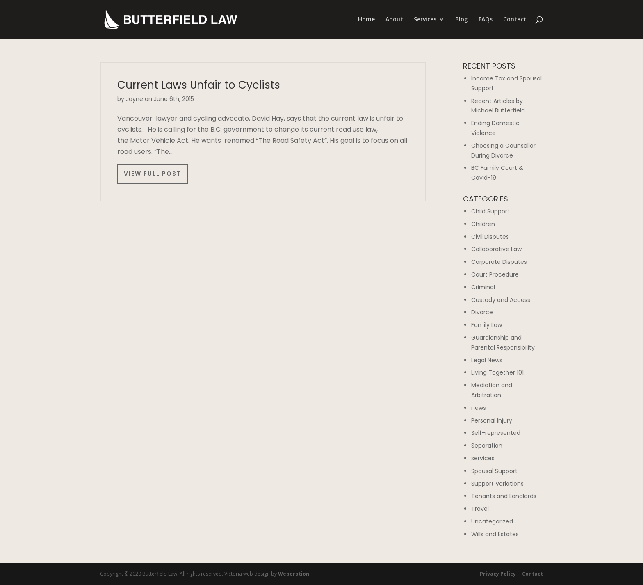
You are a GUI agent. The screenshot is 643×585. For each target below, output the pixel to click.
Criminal (483, 287)
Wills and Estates (495, 534)
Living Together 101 (497, 372)
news (478, 408)
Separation (486, 445)
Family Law (486, 325)
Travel (480, 509)
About (394, 19)
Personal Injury (491, 420)
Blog (461, 19)
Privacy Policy (498, 573)
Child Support (490, 211)
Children (483, 224)
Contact (515, 19)
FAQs (486, 19)
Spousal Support (494, 471)
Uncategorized (492, 521)
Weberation (293, 573)
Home (366, 19)
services (483, 458)
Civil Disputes (490, 237)
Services (425, 19)
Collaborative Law (496, 249)
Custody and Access (500, 300)
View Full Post (152, 173)
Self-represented (495, 433)
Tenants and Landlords (503, 496)
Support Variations (497, 484)
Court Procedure (495, 274)
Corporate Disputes (499, 262)
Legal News (486, 360)
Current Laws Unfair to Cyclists (198, 85)
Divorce (482, 312)
